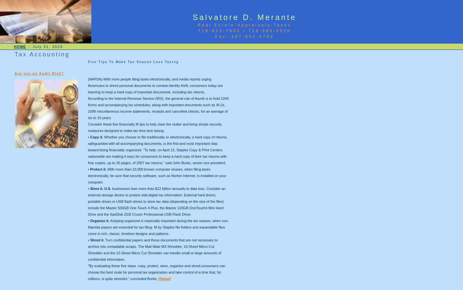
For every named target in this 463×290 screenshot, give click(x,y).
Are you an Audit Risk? (39, 73)
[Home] (165, 279)
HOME (20, 47)
